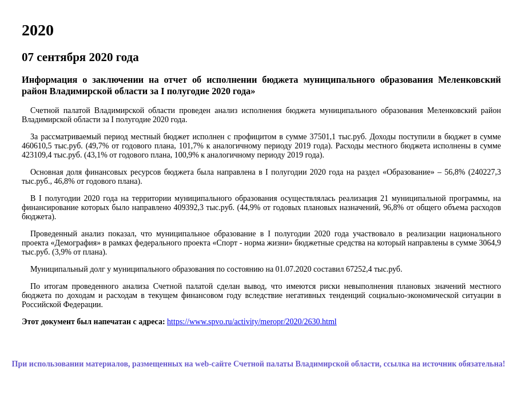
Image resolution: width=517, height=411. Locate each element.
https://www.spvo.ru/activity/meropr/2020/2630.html (252, 321)
